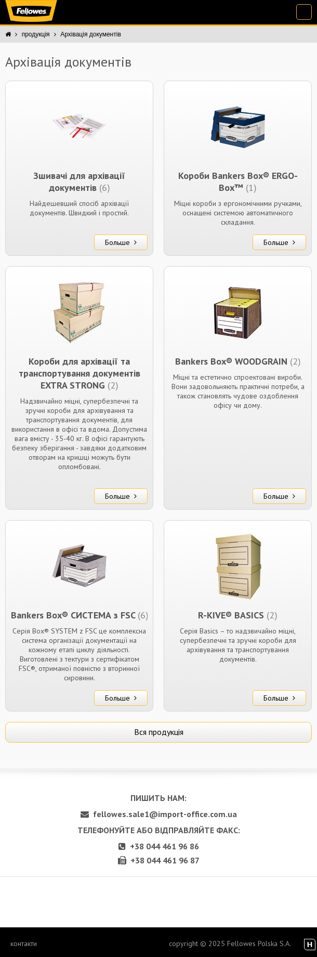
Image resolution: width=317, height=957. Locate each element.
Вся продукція (158, 732)
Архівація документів (90, 34)
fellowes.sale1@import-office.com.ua (159, 814)
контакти (23, 943)
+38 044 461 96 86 (158, 846)
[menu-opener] (304, 12)
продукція (36, 34)
